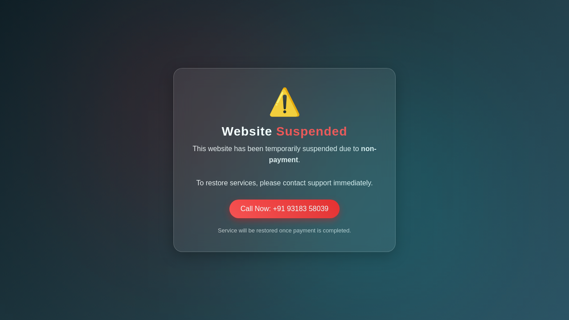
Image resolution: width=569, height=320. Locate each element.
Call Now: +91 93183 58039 (284, 208)
